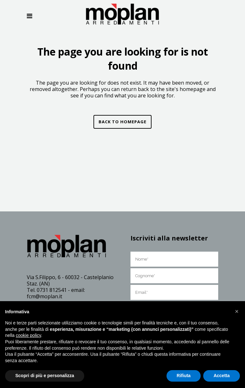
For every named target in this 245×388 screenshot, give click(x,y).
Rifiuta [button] (184, 375)
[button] (237, 311)
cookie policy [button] (28, 335)
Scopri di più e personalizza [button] (44, 375)
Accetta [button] (221, 375)
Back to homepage (122, 122)
